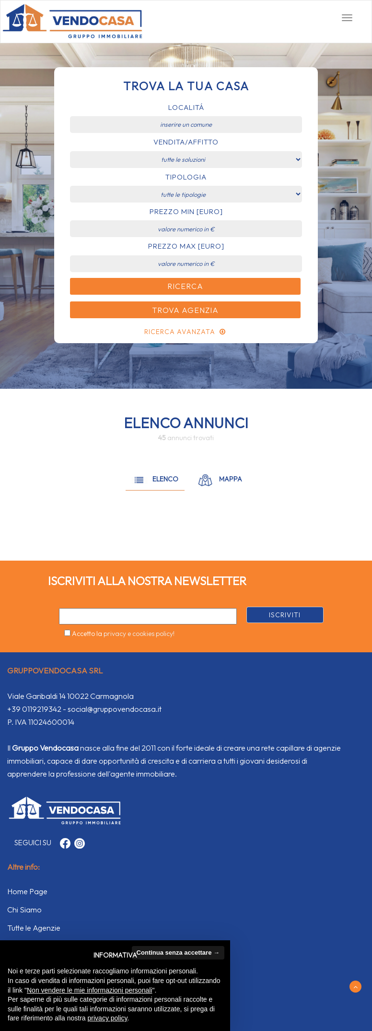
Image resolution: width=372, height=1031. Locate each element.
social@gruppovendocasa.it (115, 709)
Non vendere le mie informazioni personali (89, 990)
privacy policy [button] (108, 1018)
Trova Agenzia (185, 310)
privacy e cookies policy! (139, 633)
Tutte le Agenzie (33, 928)
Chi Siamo (24, 909)
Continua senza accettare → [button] (178, 952)
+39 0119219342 (34, 709)
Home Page (27, 891)
